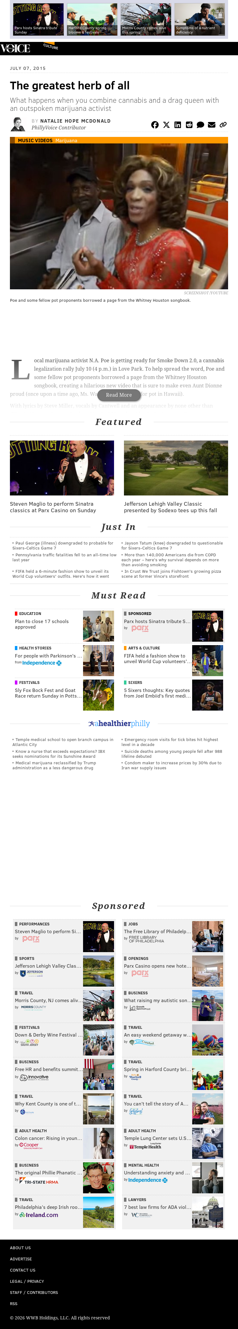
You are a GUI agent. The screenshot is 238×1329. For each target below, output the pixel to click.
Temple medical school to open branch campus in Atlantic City (62, 741)
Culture (50, 46)
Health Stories (35, 648)
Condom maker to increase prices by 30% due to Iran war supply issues (171, 765)
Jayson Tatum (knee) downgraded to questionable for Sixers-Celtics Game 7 (172, 545)
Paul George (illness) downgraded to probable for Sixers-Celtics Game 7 (62, 545)
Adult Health (33, 1130)
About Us (20, 1247)
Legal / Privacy (27, 1281)
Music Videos (35, 140)
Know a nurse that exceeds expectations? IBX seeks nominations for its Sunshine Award (58, 753)
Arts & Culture (144, 648)
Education (30, 613)
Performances (34, 924)
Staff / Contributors (34, 1292)
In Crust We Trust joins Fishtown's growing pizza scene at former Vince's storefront (171, 573)
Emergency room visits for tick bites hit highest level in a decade (169, 741)
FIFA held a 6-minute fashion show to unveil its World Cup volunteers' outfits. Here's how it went (60, 573)
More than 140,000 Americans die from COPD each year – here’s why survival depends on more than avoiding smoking (170, 559)
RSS (13, 1303)
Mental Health (143, 1165)
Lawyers (137, 1199)
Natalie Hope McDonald (75, 120)
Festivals (29, 682)
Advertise (21, 1259)
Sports (26, 958)
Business (138, 993)
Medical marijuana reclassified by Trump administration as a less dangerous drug (54, 765)
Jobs (133, 924)
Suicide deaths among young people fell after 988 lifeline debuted (171, 753)
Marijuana (66, 140)
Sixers (135, 682)
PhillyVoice (15, 48)
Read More (119, 395)
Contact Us (22, 1270)
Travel (26, 993)
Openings (138, 958)
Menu (228, 48)
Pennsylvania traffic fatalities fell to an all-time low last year (64, 557)
